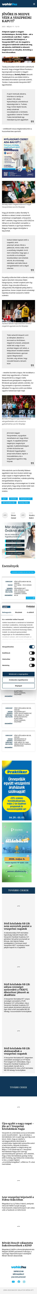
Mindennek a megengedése (18, 674)
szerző (13, 513)
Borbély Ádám (23, 502)
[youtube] (13, 1281)
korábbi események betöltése (23, 572)
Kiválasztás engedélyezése (18, 680)
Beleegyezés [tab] (6, 612)
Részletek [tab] (18, 612)
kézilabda (13, 499)
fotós (31, 513)
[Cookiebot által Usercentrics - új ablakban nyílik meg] (26, 607)
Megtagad (18, 686)
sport (4, 499)
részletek (30, 598)
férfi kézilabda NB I (9, 502)
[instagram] (24, 1281)
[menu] (34, 4)
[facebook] (19, 1281)
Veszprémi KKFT (26, 499)
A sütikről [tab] (30, 612)
